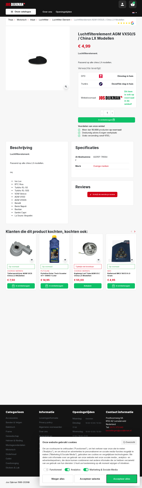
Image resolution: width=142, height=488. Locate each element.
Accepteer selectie (90, 478)
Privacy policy (45, 422)
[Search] (72, 4)
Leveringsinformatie (48, 418)
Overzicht (129, 442)
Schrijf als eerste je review (102, 194)
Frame (9, 431)
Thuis (10, 19)
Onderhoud (11, 454)
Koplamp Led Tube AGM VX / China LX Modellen (87, 274)
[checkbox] (52, 469)
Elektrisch (10, 427)
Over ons (43, 431)
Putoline (45, 271)
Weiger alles (57, 478)
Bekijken (88, 286)
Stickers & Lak (12, 467)
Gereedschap (12, 436)
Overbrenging (12, 463)
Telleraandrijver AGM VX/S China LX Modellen (19, 274)
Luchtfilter (44, 19)
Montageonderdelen (15, 445)
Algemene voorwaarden (50, 427)
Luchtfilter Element (61, 19)
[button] (132, 4)
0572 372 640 (116, 427)
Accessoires (12, 418)
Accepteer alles (121, 478)
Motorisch (22, 19)
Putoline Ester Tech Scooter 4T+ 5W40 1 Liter (53, 274)
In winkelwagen (106, 120)
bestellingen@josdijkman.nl (118, 430)
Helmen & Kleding (14, 440)
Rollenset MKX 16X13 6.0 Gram (118, 274)
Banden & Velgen (14, 422)
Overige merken (101, 166)
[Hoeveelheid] (107, 113)
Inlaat (32, 19)
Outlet (8, 458)
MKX (109, 271)
